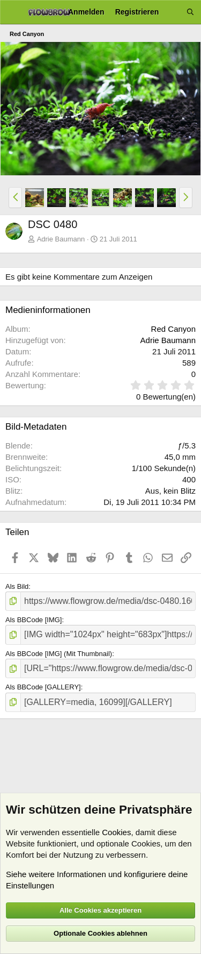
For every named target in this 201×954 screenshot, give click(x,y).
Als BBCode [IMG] (33, 620)
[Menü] (12, 12)
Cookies (116, 832)
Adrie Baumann (61, 239)
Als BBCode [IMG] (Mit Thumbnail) (58, 654)
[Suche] (190, 12)
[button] (15, 197)
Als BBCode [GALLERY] (43, 687)
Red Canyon (173, 328)
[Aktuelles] (172, 12)
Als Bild (16, 586)
